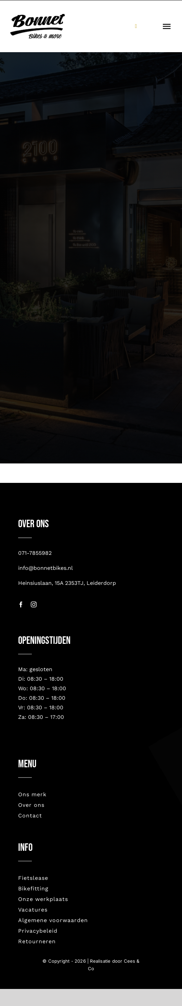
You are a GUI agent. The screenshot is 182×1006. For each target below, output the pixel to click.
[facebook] (21, 604)
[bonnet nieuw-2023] (37, 17)
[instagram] (34, 604)
